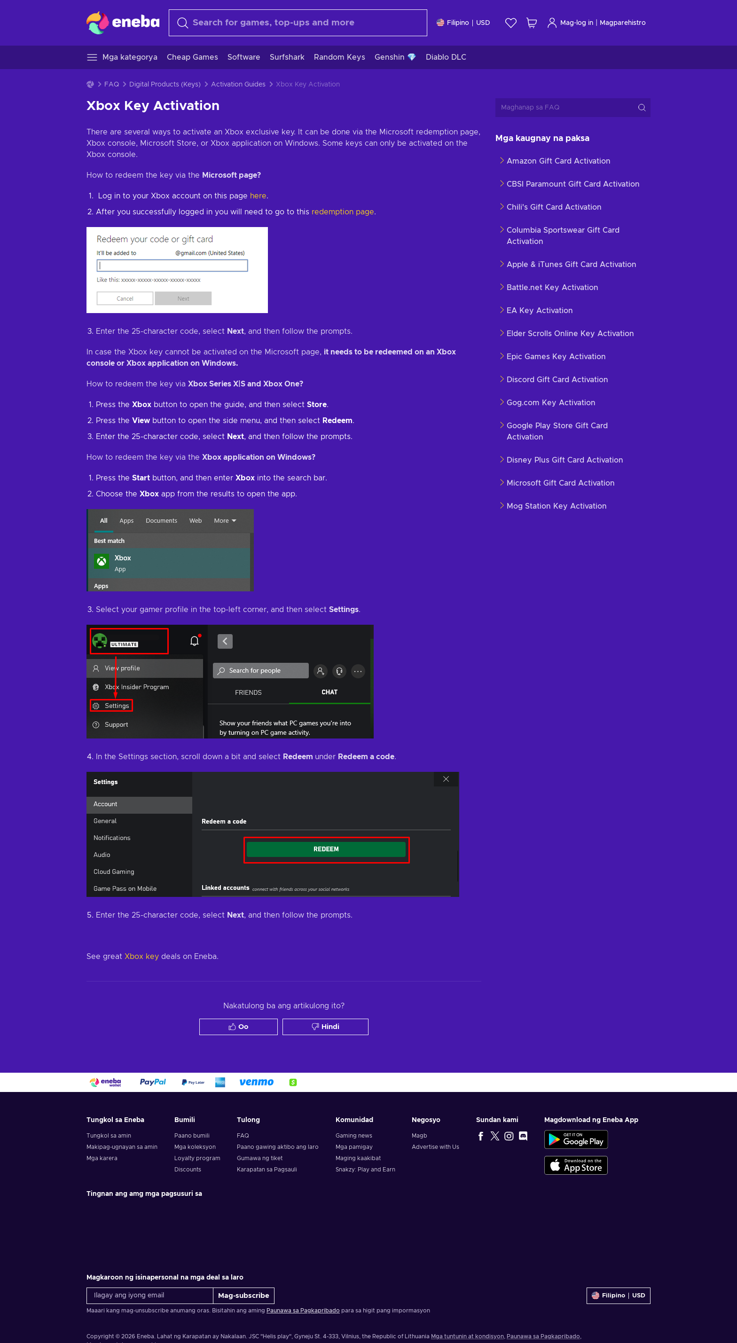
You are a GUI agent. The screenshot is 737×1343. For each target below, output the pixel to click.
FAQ (111, 84)
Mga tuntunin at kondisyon (467, 1336)
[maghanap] (298, 23)
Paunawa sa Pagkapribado (303, 1310)
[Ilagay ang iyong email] (149, 1296)
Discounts (187, 1169)
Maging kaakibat (358, 1158)
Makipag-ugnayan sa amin (121, 1147)
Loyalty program (197, 1158)
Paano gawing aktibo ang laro (278, 1147)
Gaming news (354, 1136)
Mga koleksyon (195, 1147)
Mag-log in (570, 23)
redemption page (343, 212)
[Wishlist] (511, 22)
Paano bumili (192, 1136)
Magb (419, 1136)
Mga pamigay (354, 1147)
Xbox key (142, 956)
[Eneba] (122, 22)
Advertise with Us (435, 1147)
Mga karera (102, 1158)
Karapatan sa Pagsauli (267, 1169)
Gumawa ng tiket (259, 1158)
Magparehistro (623, 23)
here (258, 196)
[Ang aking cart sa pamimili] (531, 22)
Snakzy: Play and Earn (365, 1169)
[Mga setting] (463, 23)
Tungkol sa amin (108, 1136)
